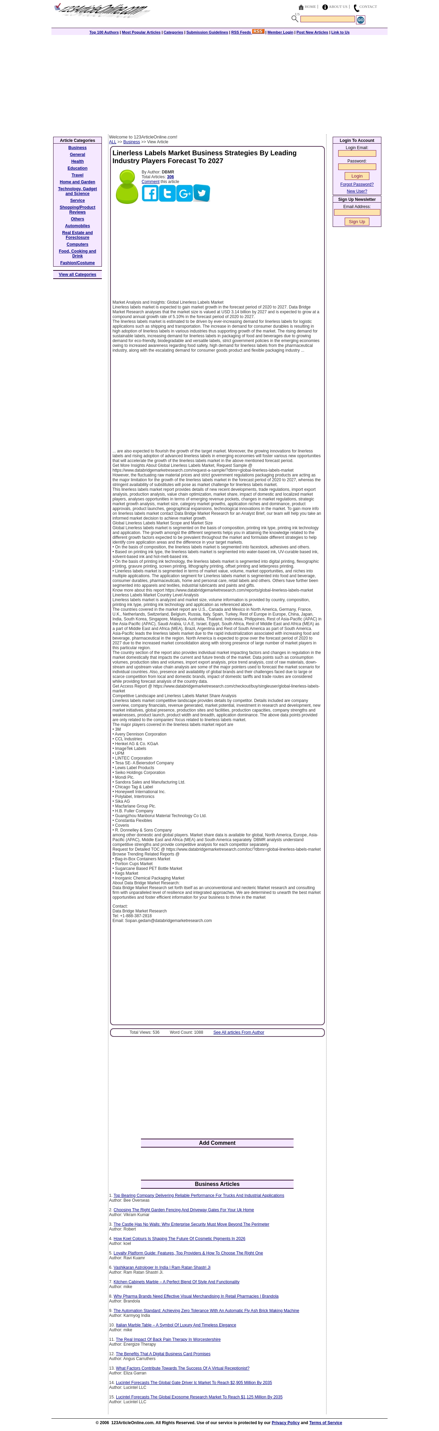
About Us (338, 6)
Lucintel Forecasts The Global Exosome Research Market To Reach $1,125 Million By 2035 (199, 1397)
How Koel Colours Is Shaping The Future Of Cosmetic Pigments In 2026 (179, 1238)
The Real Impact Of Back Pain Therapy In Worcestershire (168, 1339)
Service (77, 200)
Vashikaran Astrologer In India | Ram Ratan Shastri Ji (162, 1267)
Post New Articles (312, 32)
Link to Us (340, 32)
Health (77, 161)
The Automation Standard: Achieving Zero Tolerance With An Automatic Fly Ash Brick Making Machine (206, 1310)
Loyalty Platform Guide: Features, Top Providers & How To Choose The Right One (188, 1253)
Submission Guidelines (207, 32)
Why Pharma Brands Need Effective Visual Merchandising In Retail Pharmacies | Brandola (196, 1296)
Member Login (280, 32)
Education (77, 168)
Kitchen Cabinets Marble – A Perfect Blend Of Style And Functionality (176, 1282)
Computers (77, 244)
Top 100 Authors (104, 32)
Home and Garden (77, 182)
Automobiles (77, 225)
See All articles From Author (238, 1032)
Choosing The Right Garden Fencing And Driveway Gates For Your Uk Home (184, 1210)
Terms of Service (325, 1422)
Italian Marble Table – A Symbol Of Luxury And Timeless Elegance (176, 1325)
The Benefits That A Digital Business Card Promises (163, 1353)
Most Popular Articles (141, 32)
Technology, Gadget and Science (77, 191)
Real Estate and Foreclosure (77, 235)
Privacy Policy (285, 1422)
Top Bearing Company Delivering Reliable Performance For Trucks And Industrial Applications (199, 1195)
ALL (112, 142)
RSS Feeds (247, 32)
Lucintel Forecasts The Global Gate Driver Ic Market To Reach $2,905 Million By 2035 (194, 1382)
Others (77, 219)
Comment (150, 181)
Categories (173, 32)
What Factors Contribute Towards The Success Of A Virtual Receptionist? (183, 1368)
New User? (357, 191)
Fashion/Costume (77, 262)
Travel (78, 175)
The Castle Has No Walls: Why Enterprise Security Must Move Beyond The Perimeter (191, 1224)
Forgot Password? (356, 184)
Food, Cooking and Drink (77, 253)
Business (131, 142)
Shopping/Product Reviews (77, 210)
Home (310, 6)
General (77, 154)
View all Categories (77, 274)
